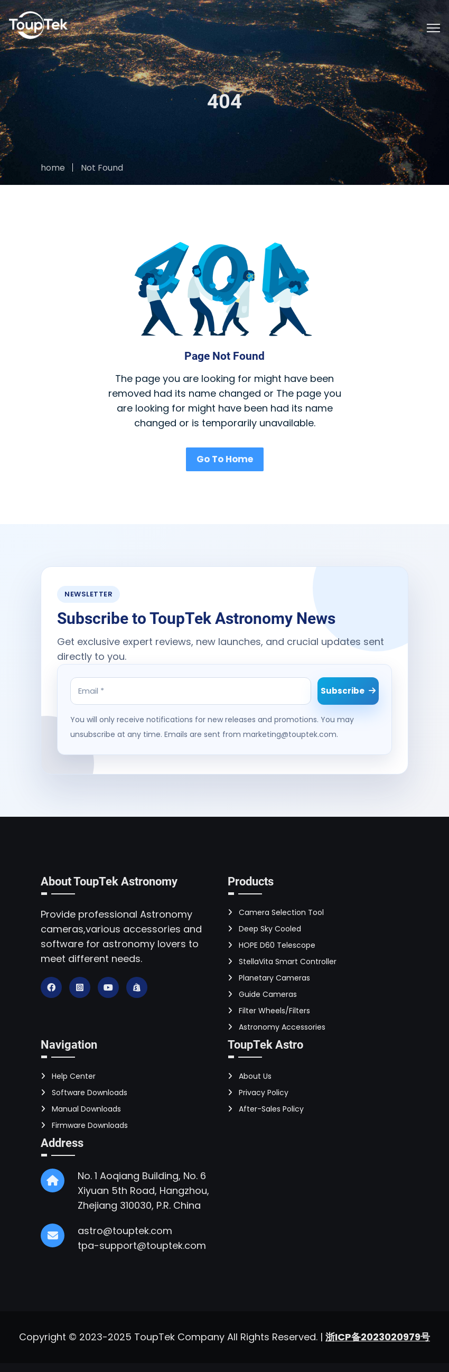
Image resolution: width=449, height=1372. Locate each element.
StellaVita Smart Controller (282, 960)
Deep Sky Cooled (264, 927)
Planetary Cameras (269, 976)
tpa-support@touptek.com (142, 1243)
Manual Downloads (81, 1107)
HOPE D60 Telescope (271, 943)
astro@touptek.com (125, 1229)
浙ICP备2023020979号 (377, 1335)
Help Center (68, 1074)
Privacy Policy (258, 1091)
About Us (250, 1074)
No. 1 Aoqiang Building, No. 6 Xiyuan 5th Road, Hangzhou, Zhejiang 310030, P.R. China (143, 1189)
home (53, 168)
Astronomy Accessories (276, 1025)
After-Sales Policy (266, 1107)
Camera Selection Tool (276, 911)
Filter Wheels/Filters (269, 1009)
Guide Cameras (262, 992)
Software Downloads (84, 1091)
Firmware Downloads (84, 1123)
